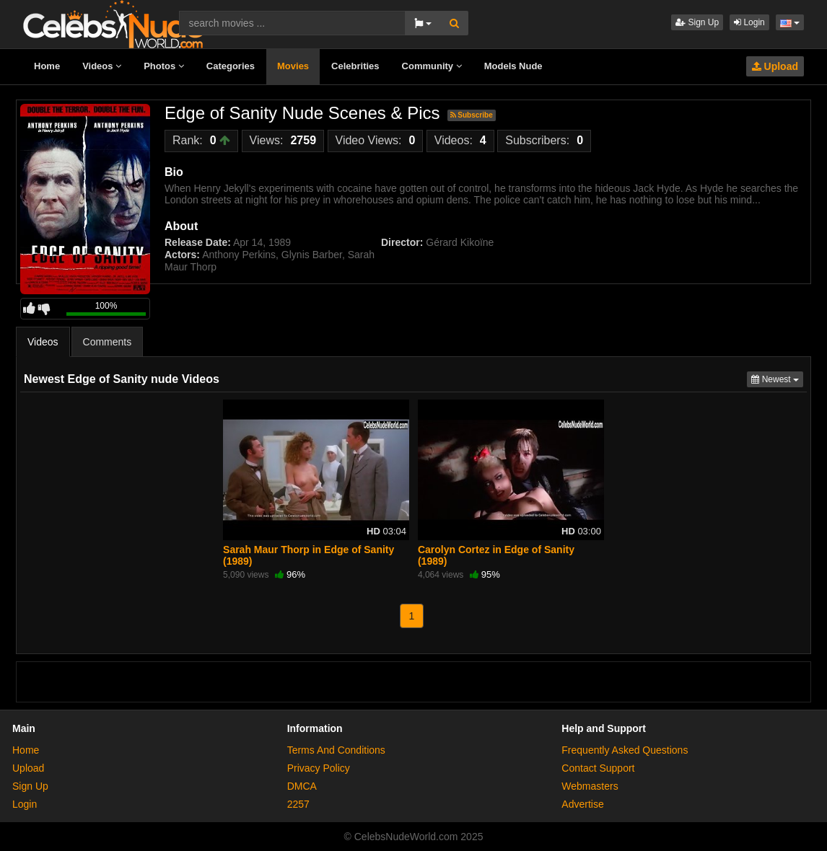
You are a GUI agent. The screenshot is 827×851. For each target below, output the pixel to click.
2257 (298, 804)
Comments (107, 342)
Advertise (582, 804)
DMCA (302, 786)
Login (749, 22)
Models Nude (513, 66)
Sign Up (697, 22)
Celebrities (355, 66)
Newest (777, 378)
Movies (293, 66)
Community (432, 66)
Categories (230, 66)
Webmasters (589, 786)
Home (47, 66)
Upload (775, 66)
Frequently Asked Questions (624, 750)
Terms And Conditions (336, 750)
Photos (164, 66)
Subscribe (471, 115)
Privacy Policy (318, 768)
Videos (101, 66)
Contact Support (597, 768)
